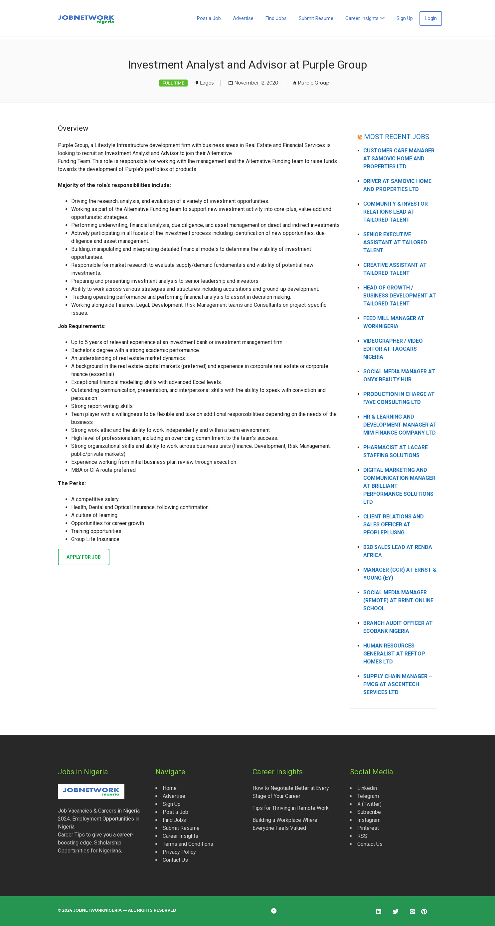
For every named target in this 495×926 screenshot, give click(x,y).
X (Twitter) (369, 804)
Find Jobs (276, 18)
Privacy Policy (179, 852)
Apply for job (84, 557)
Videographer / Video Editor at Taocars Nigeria (393, 349)
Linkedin (367, 788)
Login (431, 18)
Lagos (207, 83)
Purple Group (313, 83)
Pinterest (368, 828)
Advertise (243, 18)
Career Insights (362, 18)
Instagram (369, 820)
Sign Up (405, 18)
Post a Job (209, 18)
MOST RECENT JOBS (397, 136)
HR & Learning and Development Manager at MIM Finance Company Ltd (400, 425)
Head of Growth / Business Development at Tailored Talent (399, 295)
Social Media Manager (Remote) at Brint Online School (398, 600)
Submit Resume (316, 18)
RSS (362, 836)
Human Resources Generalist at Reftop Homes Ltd (394, 654)
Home (170, 788)
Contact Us (175, 860)
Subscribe (369, 812)
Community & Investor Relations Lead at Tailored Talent (395, 212)
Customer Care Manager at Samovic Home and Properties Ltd (398, 158)
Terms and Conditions (188, 844)
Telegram (368, 796)
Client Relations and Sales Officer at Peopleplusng (393, 524)
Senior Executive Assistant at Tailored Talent (395, 242)
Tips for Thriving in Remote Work (290, 808)
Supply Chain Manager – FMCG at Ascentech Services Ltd (397, 684)
